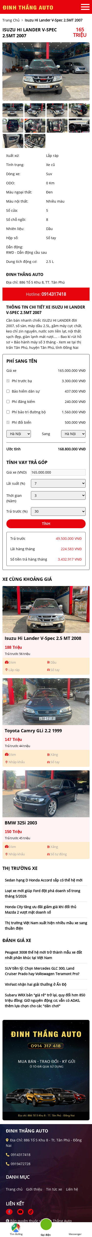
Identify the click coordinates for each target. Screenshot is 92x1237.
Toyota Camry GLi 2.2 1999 (33, 730)
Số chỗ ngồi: (16, 219)
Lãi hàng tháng (22, 548)
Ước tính (13, 449)
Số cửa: (12, 210)
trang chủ (11, 20)
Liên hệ (72, 1189)
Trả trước (16, 511)
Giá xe (11, 370)
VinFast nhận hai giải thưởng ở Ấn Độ (35, 984)
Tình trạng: (15, 164)
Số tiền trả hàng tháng (28, 559)
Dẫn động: (14, 247)
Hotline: (46, 294)
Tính (46, 523)
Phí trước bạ (22, 380)
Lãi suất (15, 483)
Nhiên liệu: (15, 228)
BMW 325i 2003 (21, 822)
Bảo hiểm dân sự (25, 391)
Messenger (75, 1229)
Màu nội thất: (17, 201)
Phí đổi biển (21, 422)
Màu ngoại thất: (19, 192)
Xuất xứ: (12, 155)
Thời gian (14, 498)
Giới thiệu (34, 1189)
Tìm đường (16, 1229)
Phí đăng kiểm (23, 401)
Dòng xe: (13, 173)
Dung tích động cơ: (21, 261)
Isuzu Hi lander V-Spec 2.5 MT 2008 (43, 638)
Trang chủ (14, 1189)
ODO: (10, 183)
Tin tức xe (54, 1189)
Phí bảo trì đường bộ (29, 412)
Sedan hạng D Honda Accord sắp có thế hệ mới (43, 880)
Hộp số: (12, 237)
